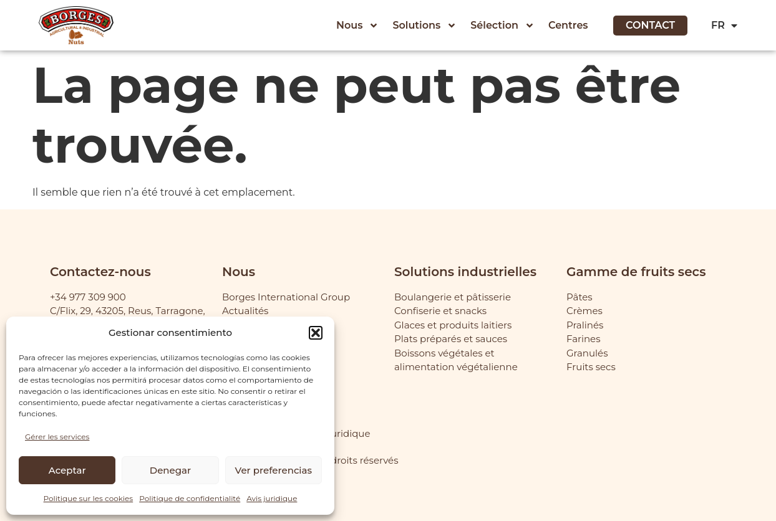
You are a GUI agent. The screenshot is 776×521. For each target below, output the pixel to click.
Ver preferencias (273, 470)
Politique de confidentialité (189, 498)
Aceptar (67, 470)
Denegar (170, 470)
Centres (568, 25)
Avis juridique (271, 498)
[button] (315, 333)
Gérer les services (57, 436)
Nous (357, 25)
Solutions (424, 25)
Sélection (502, 25)
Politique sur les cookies (88, 498)
